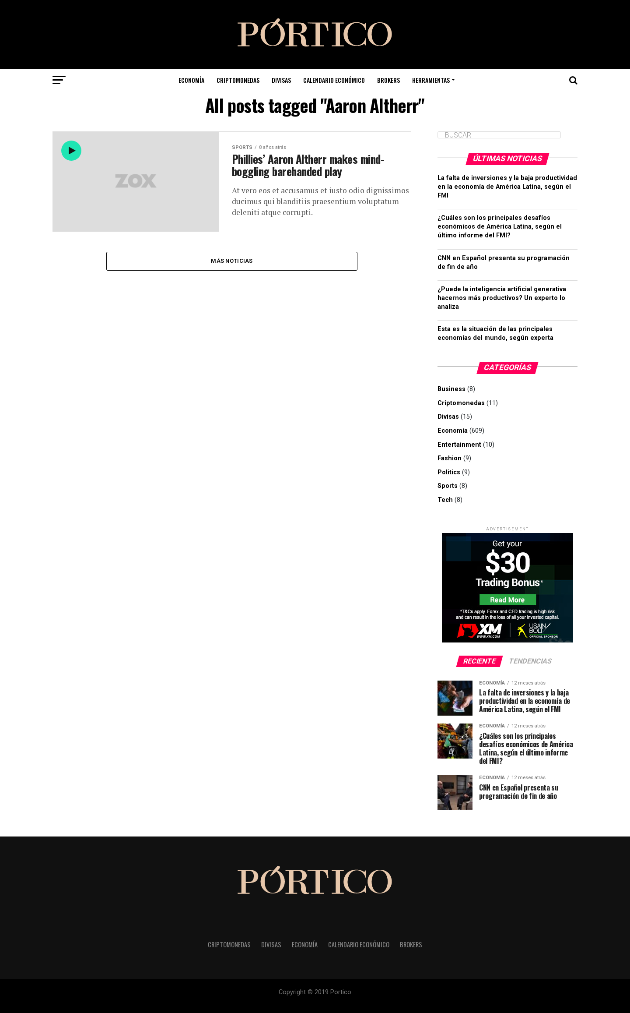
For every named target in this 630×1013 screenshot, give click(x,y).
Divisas (281, 80)
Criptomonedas (238, 80)
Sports (448, 486)
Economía (191, 80)
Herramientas (431, 80)
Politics (449, 472)
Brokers (388, 80)
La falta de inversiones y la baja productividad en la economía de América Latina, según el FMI (507, 186)
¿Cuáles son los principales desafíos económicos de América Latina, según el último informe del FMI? (500, 226)
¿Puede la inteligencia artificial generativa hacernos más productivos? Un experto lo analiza (502, 298)
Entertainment (459, 444)
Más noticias (231, 261)
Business (452, 389)
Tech (445, 500)
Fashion (450, 458)
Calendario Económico (334, 80)
